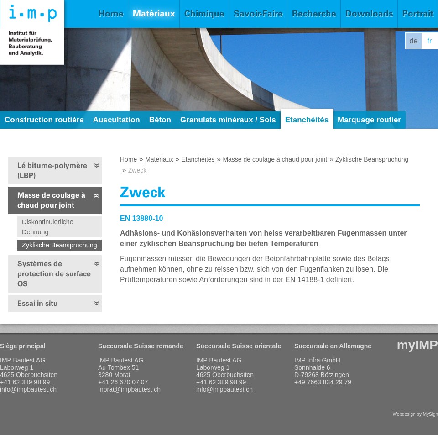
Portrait (417, 13)
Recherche (314, 13)
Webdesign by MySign (415, 414)
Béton (160, 119)
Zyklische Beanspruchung (59, 245)
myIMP (417, 345)
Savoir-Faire (258, 13)
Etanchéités (306, 119)
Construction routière (44, 119)
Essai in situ (37, 303)
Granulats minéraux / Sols (228, 119)
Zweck (137, 170)
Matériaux (154, 13)
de (414, 41)
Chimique (204, 13)
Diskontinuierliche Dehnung (47, 227)
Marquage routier (369, 119)
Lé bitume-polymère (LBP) (52, 170)
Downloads (369, 13)
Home (111, 13)
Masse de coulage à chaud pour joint (51, 200)
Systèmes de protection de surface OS (54, 273)
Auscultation (116, 119)
